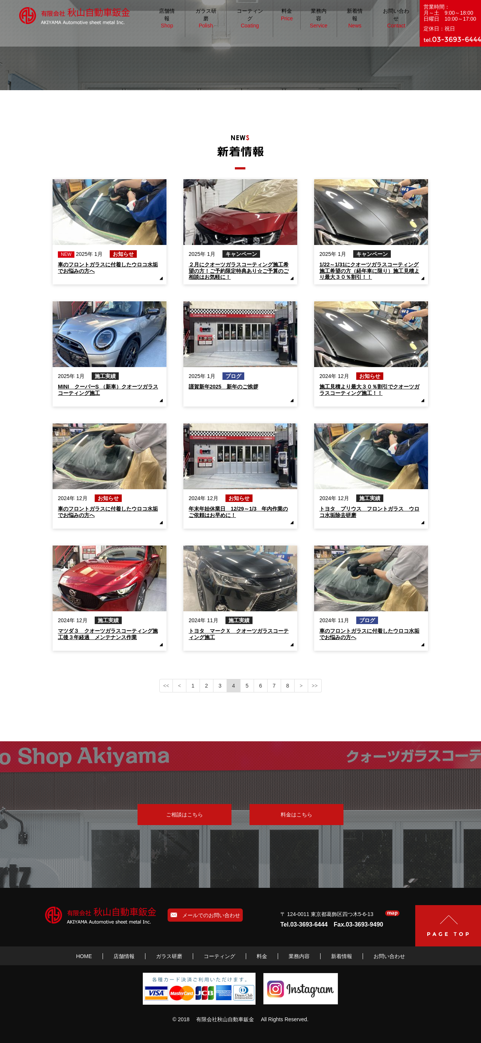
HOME (84, 956)
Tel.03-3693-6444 (304, 924)
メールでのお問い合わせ (205, 915)
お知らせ (123, 254)
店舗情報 (167, 19)
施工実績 (105, 376)
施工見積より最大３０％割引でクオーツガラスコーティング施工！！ (369, 390)
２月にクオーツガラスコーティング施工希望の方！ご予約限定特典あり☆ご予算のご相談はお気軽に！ (239, 271)
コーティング (250, 19)
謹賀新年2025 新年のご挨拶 (223, 387)
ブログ (233, 376)
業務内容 (319, 19)
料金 (287, 15)
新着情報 (355, 19)
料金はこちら (296, 815)
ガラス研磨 (205, 19)
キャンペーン (241, 254)
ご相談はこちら (184, 815)
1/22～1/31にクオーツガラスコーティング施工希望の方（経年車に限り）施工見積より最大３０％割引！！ (369, 271)
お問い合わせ (396, 19)
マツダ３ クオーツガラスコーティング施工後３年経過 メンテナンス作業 (108, 634)
